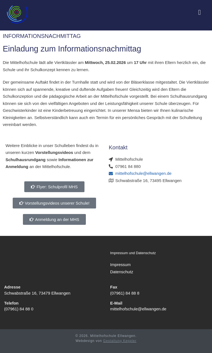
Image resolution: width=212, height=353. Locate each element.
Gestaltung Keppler (120, 341)
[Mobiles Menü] (199, 13)
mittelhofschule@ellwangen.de (138, 308)
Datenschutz (121, 271)
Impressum (120, 264)
